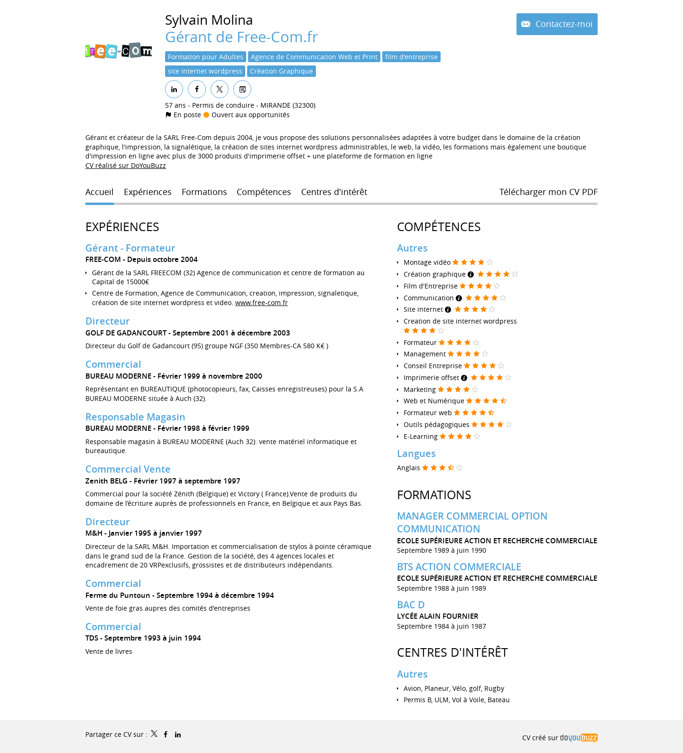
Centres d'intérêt (452, 652)
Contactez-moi (563, 23)
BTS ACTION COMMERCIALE (459, 566)
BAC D (411, 604)
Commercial (113, 364)
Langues (416, 453)
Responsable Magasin (135, 416)
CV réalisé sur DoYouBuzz (125, 165)
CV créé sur (560, 737)
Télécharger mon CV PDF (548, 191)
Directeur (107, 321)
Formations (434, 494)
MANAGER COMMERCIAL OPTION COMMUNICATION (472, 522)
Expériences (122, 226)
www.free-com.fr (261, 302)
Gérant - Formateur (130, 248)
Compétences (439, 226)
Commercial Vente (128, 469)
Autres (412, 248)
